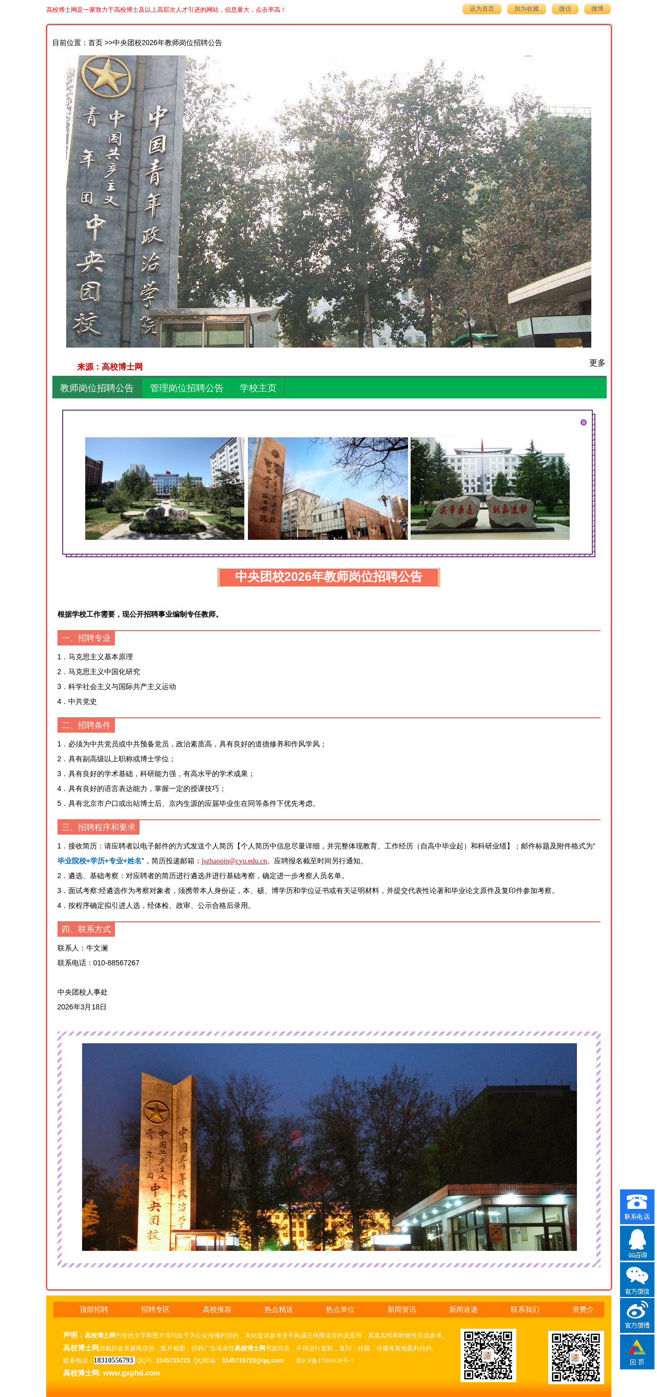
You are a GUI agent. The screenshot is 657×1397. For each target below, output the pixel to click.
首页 (95, 43)
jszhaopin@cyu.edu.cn (234, 861)
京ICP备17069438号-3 (325, 1360)
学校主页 (258, 388)
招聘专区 (155, 1309)
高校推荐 (217, 1309)
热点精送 (278, 1309)
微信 (565, 8)
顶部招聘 (94, 1309)
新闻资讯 (402, 1309)
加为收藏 (526, 8)
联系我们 (525, 1309)
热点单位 (340, 1309)
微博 (597, 8)
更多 (597, 362)
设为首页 (482, 8)
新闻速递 (463, 1309)
